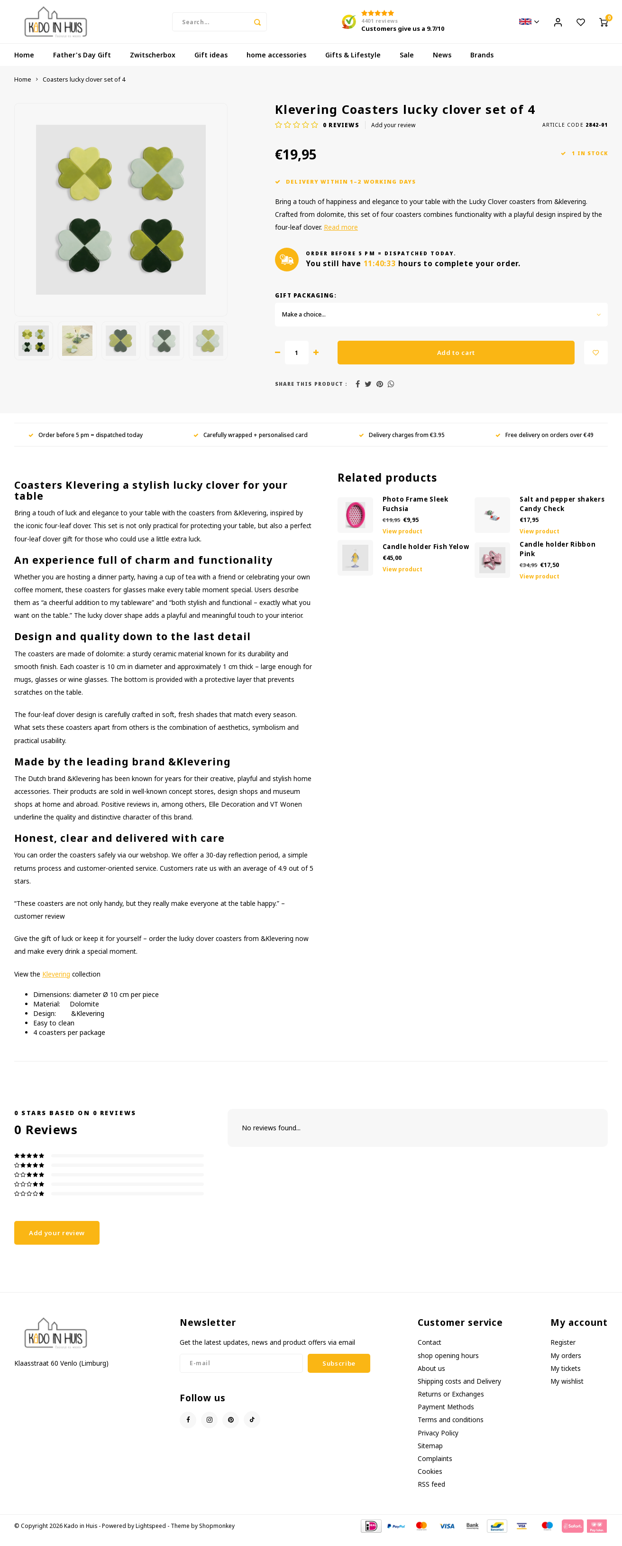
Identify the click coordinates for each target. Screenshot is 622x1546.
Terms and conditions (451, 1428)
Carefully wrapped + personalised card (250, 443)
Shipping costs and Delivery (459, 1390)
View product (402, 540)
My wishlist (567, 1390)
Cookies (430, 1480)
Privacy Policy (438, 1441)
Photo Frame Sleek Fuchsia (415, 513)
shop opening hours (448, 1364)
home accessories (276, 63)
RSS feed (431, 1493)
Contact (429, 1351)
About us (431, 1377)
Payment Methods (446, 1415)
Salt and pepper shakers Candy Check (562, 513)
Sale (407, 63)
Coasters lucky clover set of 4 (84, 88)
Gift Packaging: (306, 304)
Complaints (435, 1467)
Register (563, 1351)
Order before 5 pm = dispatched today (85, 443)
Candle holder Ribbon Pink (557, 558)
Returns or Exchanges (451, 1402)
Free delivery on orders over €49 (544, 443)
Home (24, 63)
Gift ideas (211, 63)
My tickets (565, 1377)
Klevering (56, 982)
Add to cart (456, 361)
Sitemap (430, 1454)
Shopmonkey (217, 1534)
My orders (565, 1364)
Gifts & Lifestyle (353, 63)
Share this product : (311, 393)
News (442, 63)
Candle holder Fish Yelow (426, 555)
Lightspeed (151, 1534)
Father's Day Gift (82, 63)
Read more (341, 236)
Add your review (393, 134)
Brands (482, 63)
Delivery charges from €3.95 (402, 443)
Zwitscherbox (152, 63)
